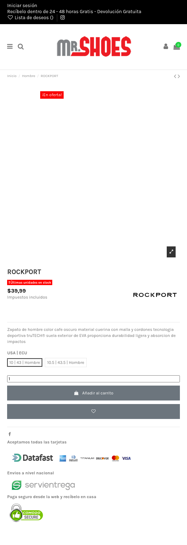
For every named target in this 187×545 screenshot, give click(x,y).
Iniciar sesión (22, 5)
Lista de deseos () (30, 17)
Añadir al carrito (93, 393)
